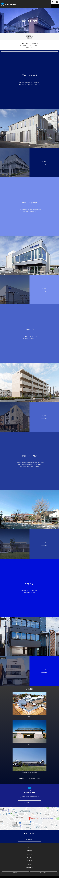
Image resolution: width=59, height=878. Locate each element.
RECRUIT (29, 860)
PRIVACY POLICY (44, 872)
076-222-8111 (53, 2)
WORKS (29, 854)
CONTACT (57, 2)
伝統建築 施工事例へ (29, 778)
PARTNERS (29, 867)
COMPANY (27, 802)
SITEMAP (15, 872)
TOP (29, 847)
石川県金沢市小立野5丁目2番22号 (30, 796)
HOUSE (29, 857)
